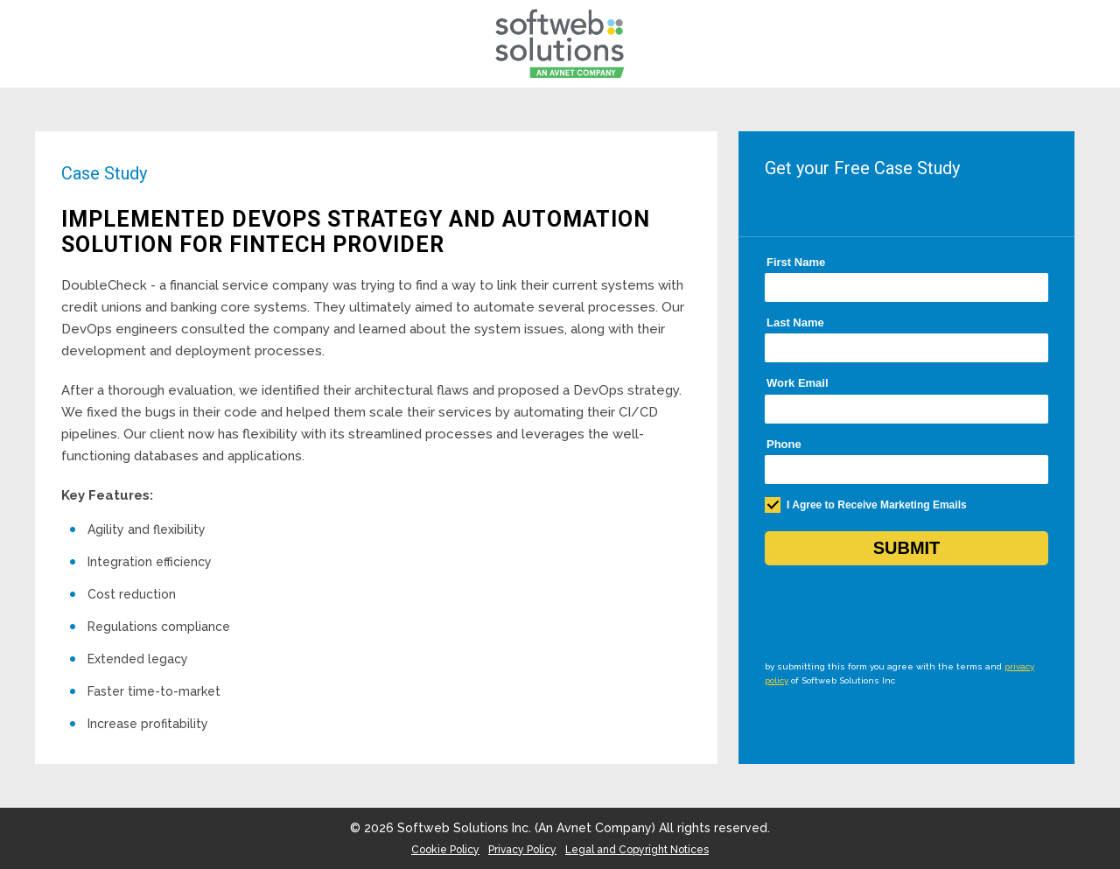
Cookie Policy (445, 850)
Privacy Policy (522, 850)
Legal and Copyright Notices (637, 850)
